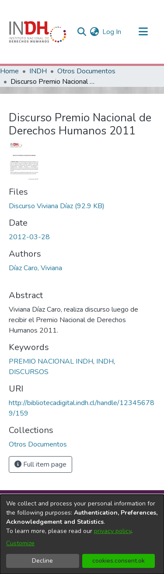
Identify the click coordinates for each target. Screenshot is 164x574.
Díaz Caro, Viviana (35, 268)
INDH (38, 71)
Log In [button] (112, 32)
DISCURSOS (29, 372)
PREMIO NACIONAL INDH (51, 361)
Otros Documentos (86, 71)
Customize (20, 543)
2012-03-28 (29, 237)
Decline (42, 561)
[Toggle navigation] (143, 32)
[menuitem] (94, 32)
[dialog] (82, 534)
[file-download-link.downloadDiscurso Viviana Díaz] (57, 206)
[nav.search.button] (81, 32)
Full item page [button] (40, 464)
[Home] (37, 32)
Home (9, 71)
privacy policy (112, 531)
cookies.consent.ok (118, 561)
